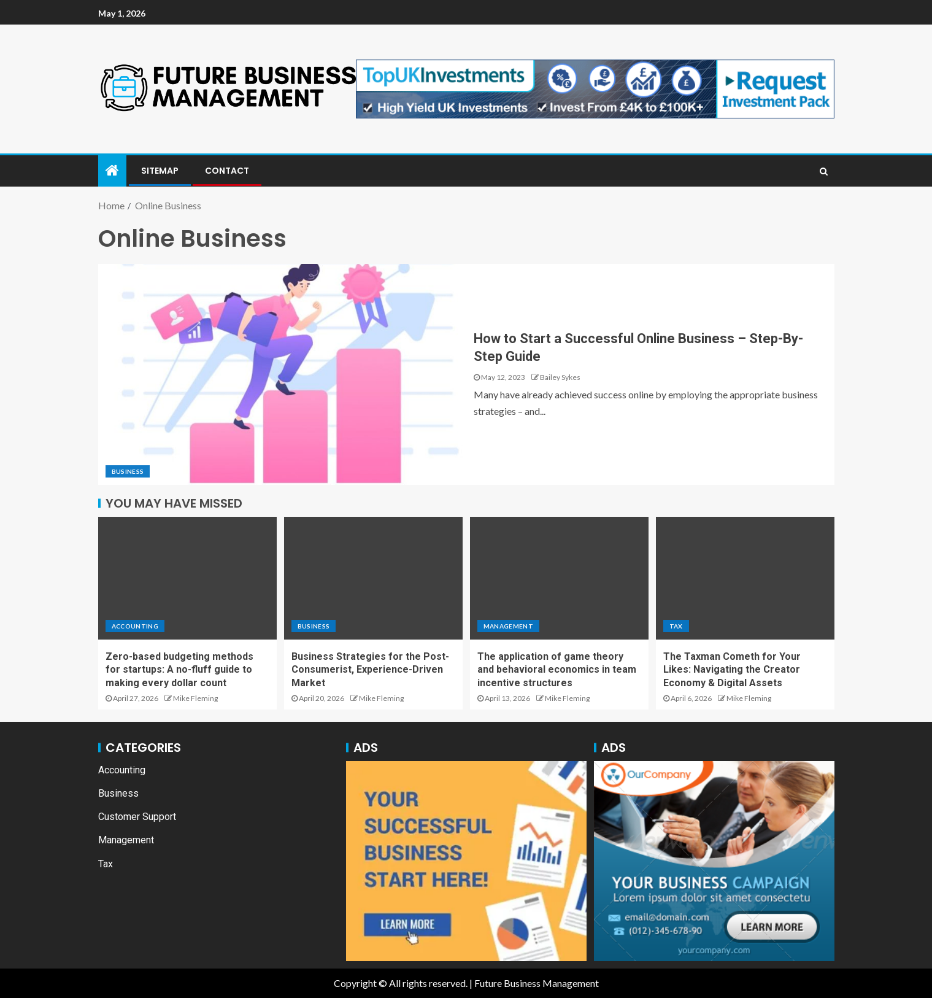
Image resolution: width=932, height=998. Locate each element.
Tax (676, 626)
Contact (227, 170)
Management (508, 626)
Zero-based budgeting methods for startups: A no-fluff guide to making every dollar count (179, 670)
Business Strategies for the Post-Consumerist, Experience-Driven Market (370, 670)
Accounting (135, 626)
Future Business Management (536, 983)
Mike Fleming (195, 698)
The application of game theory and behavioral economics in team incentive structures (556, 670)
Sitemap (160, 170)
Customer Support (137, 816)
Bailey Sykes (560, 377)
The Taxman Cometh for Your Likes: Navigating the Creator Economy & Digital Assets (732, 670)
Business (128, 471)
